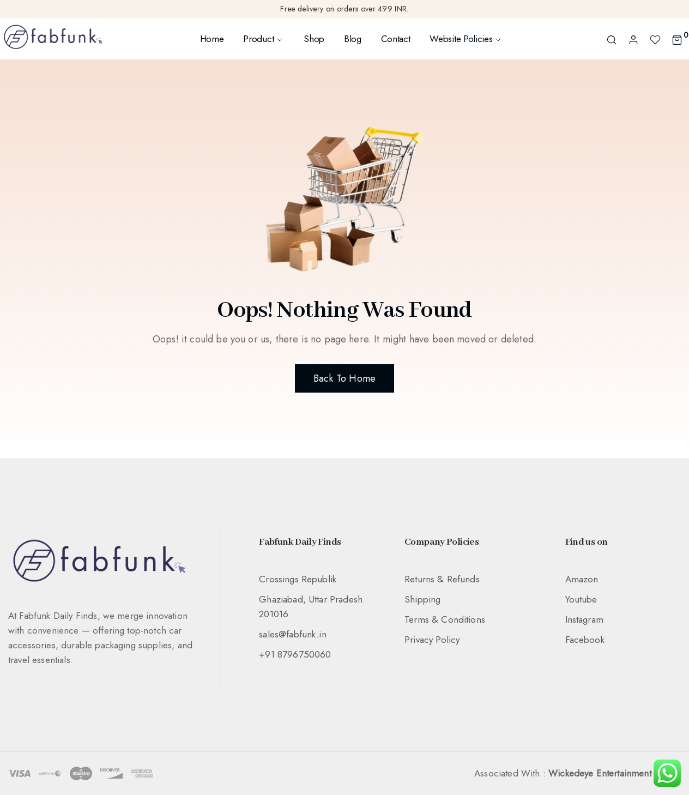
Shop (314, 38)
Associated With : (577, 773)
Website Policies (466, 38)
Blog (352, 38)
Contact (395, 38)
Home (212, 38)
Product (263, 38)
